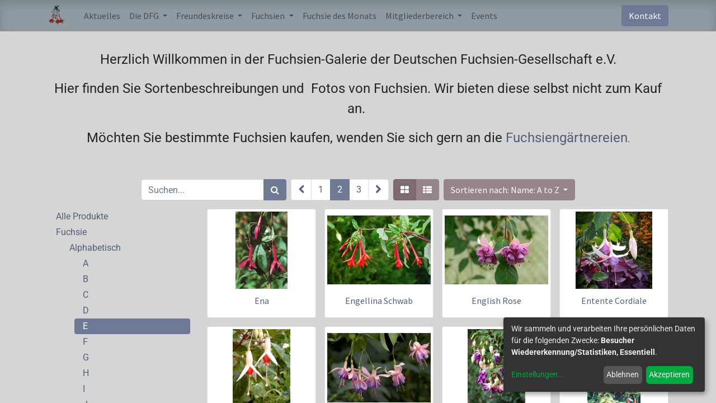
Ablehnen (622, 374)
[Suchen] (274, 189)
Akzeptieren (669, 374)
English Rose (496, 300)
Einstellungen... (537, 374)
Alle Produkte (82, 216)
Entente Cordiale (614, 300)
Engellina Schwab (379, 300)
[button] (509, 189)
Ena (262, 300)
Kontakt (645, 15)
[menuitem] (102, 15)
